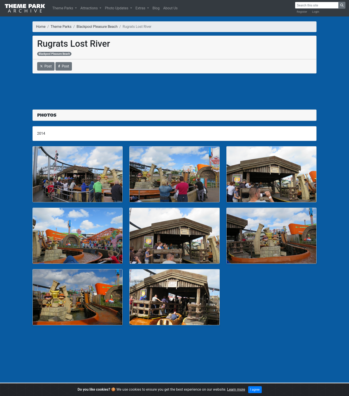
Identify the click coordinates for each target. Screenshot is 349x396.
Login (315, 11)
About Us (170, 8)
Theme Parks (63, 8)
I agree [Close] (255, 389)
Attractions (89, 8)
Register (302, 11)
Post (46, 66)
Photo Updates (117, 8)
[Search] (317, 5)
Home (41, 26)
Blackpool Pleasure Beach (97, 26)
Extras (141, 8)
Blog (156, 8)
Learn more (236, 389)
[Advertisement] (174, 89)
